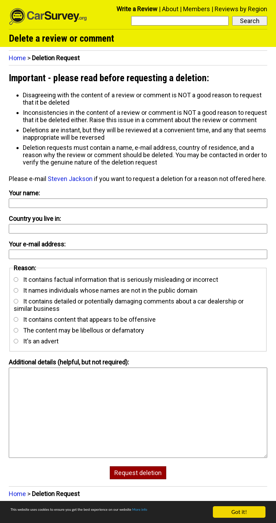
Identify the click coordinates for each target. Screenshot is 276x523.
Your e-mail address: (37, 244)
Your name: (24, 193)
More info (22, 515)
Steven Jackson (70, 178)
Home (17, 58)
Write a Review (136, 9)
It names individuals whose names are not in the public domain (105, 290)
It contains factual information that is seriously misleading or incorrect (116, 279)
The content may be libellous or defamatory (79, 330)
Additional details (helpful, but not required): (69, 362)
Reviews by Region (241, 9)
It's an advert (36, 341)
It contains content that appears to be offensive (85, 319)
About (170, 9)
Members (196, 9)
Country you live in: (35, 218)
